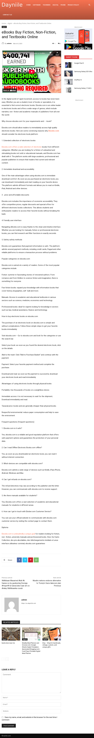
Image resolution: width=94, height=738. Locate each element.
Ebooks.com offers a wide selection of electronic (22, 147)
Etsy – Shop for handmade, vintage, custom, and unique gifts (51, 645)
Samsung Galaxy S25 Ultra (83, 71)
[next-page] (7, 659)
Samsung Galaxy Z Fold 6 (82, 88)
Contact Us (7, 15)
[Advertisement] (79, 113)
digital (55, 5)
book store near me (8, 643)
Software (37, 5)
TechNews (46, 5)
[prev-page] (3, 659)
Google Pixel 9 (79, 63)
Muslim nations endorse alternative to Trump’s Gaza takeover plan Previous (47, 583)
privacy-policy (73, 5)
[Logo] (13, 5)
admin (9, 43)
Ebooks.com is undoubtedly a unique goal (18, 534)
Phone (63, 5)
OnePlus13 (78, 80)
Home (28, 5)
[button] (89, 5)
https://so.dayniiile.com (28, 603)
